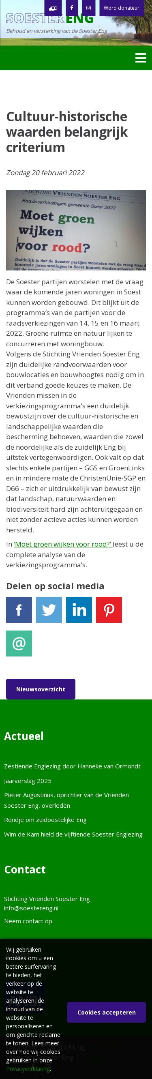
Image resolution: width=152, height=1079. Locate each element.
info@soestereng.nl (31, 908)
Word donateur (121, 7)
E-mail (19, 647)
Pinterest (109, 613)
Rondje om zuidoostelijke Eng (45, 819)
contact (33, 921)
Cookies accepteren (106, 1012)
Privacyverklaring (28, 1069)
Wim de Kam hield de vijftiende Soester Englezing (73, 834)
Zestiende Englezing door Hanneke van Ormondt (72, 766)
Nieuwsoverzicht (40, 689)
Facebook (19, 613)
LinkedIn (79, 613)
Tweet (49, 613)
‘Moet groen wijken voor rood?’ (63, 544)
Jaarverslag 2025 (27, 781)
